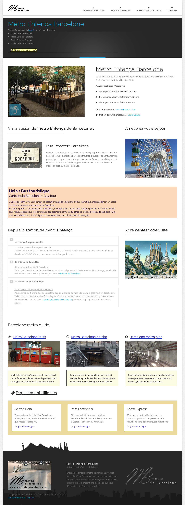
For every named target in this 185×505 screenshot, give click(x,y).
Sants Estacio (134, 114)
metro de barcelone (93, 9)
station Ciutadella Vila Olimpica (57, 299)
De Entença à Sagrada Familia (28, 242)
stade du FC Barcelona (69, 273)
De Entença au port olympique (29, 281)
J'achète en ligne (26, 426)
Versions (171, 9)
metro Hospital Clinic (126, 109)
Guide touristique (120, 9)
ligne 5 (31, 30)
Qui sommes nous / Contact (21, 497)
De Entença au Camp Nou (26, 262)
